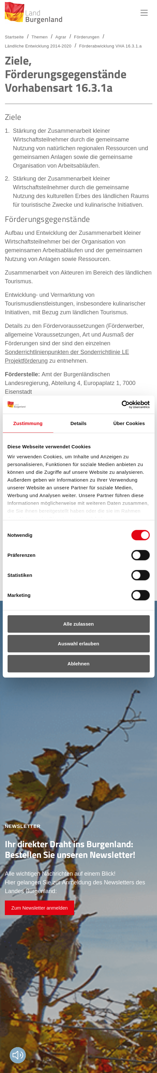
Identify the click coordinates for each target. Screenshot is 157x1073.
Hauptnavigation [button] (144, 12)
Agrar (60, 37)
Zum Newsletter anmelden (39, 908)
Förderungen (87, 37)
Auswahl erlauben (78, 643)
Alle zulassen (78, 623)
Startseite (14, 37)
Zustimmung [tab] (28, 423)
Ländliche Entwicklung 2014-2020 (38, 46)
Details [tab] (79, 423)
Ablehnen (78, 663)
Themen (40, 37)
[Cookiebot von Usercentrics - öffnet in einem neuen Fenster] (121, 405)
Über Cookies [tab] (129, 423)
